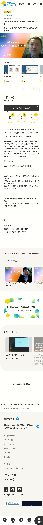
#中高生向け (8, 136)
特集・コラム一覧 (10, 448)
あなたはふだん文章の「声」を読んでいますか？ (21, 203)
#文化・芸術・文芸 (18, 129)
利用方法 (7, 464)
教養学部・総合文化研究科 (12, 18)
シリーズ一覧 (8, 440)
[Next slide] (39, 274)
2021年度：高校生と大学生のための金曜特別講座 (22, 253)
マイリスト (7, 457)
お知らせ (7, 453)
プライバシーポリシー (19, 495)
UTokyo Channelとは (11, 435)
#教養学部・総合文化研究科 (22, 136)
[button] (10, 118)
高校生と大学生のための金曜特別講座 (19, 166)
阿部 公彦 (8, 225)
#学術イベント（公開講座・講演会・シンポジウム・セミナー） (22, 133)
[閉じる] (38, 107)
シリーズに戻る (21, 384)
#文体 (32, 129)
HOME (3, 404)
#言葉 (27, 129)
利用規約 (7, 495)
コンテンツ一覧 (9, 444)
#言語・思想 (7, 129)
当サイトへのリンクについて (13, 468)
